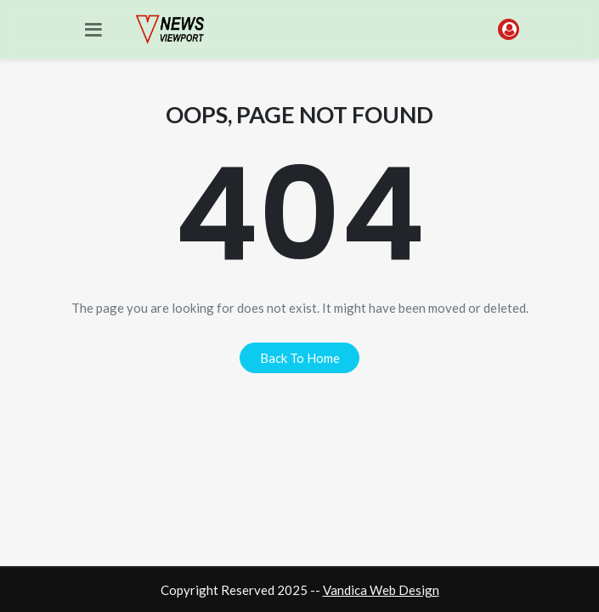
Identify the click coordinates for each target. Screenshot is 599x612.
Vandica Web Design (381, 590)
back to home (300, 358)
